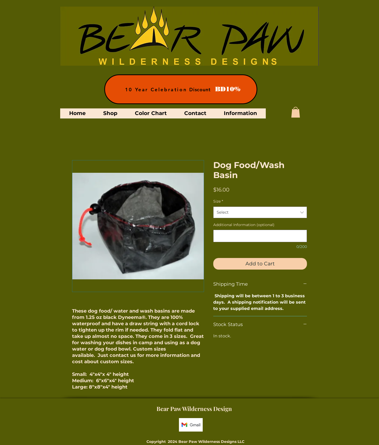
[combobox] (260, 212)
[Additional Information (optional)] (260, 236)
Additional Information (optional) (243, 224)
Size (218, 201)
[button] (295, 112)
